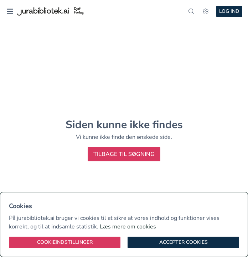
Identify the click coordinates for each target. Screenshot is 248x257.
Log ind (229, 11)
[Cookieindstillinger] (64, 242)
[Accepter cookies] (183, 242)
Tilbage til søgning (124, 154)
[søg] (191, 11)
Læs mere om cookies (128, 227)
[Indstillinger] (205, 11)
